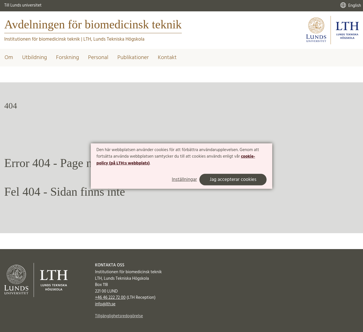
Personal (98, 57)
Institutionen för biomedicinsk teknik (42, 39)
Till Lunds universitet (23, 5)
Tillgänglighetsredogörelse (119, 316)
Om (9, 57)
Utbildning (34, 57)
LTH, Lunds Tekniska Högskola (113, 39)
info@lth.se (105, 304)
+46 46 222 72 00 (110, 297)
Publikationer (133, 57)
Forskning (67, 57)
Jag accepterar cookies (233, 179)
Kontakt (167, 57)
